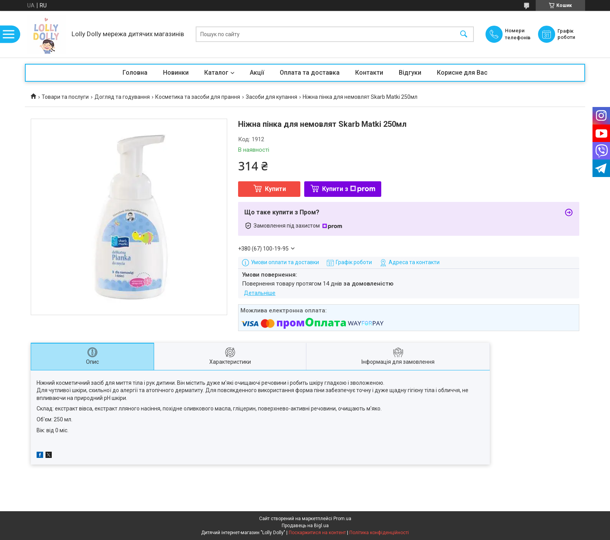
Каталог (216, 72)
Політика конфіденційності (379, 532)
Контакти (369, 72)
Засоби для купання (271, 97)
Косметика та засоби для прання (197, 97)
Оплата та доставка (310, 72)
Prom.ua (342, 518)
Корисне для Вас (462, 72)
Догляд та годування (122, 97)
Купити (275, 189)
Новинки (176, 72)
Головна (135, 72)
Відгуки (410, 72)
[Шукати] (463, 34)
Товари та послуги (65, 97)
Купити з (348, 189)
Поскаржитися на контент (317, 532)
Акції (257, 72)
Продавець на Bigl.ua (305, 525)
